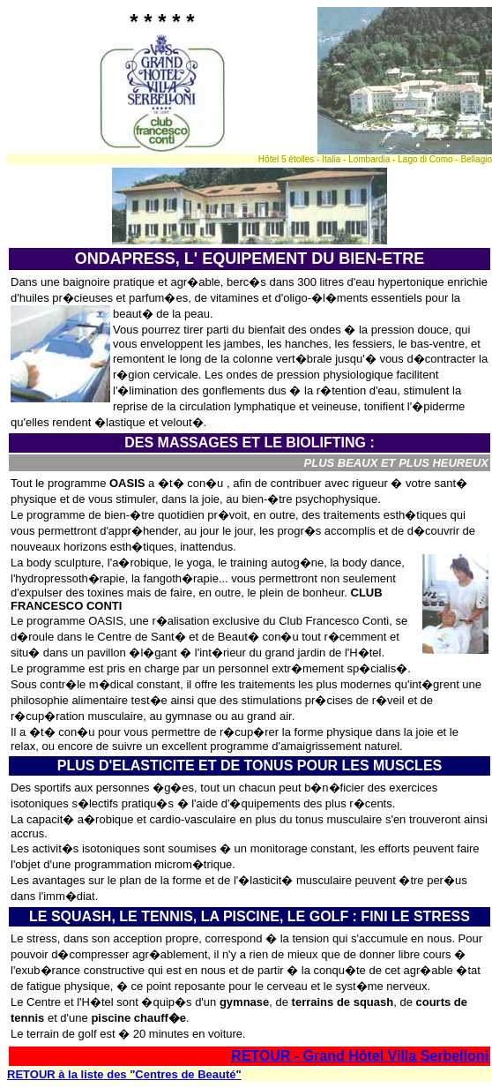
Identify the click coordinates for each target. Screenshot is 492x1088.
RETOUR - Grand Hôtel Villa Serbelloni (359, 1055)
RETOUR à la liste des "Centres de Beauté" (124, 1074)
